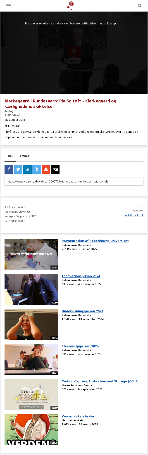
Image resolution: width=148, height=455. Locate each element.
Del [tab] (10, 156)
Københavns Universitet (77, 245)
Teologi (9, 111)
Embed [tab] (25, 156)
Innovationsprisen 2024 (81, 276)
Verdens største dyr (78, 416)
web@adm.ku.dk (134, 215)
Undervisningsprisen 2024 (82, 311)
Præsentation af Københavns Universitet (95, 241)
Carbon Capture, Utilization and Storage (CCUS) (100, 381)
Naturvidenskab (72, 420)
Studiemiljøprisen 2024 (80, 346)
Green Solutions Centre (77, 385)
